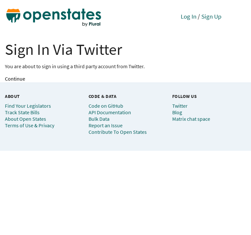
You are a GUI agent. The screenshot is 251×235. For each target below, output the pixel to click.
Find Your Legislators (28, 105)
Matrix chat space (191, 119)
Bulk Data (99, 119)
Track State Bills (22, 112)
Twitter (180, 105)
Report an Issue (106, 125)
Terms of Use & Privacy (29, 125)
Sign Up (211, 16)
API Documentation (110, 112)
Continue (15, 78)
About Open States (25, 119)
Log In (188, 16)
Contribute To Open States (118, 132)
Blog (177, 112)
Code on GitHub (106, 105)
